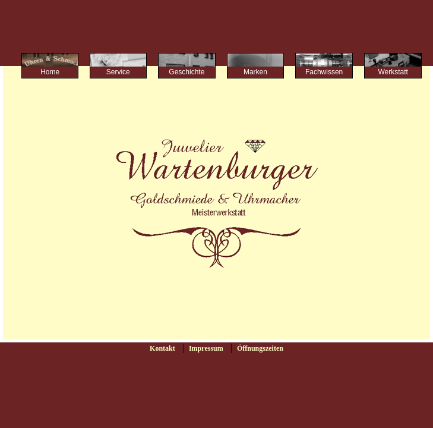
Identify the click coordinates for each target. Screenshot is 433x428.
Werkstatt (392, 72)
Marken (255, 72)
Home (49, 72)
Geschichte (186, 72)
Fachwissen (324, 72)
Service (118, 72)
